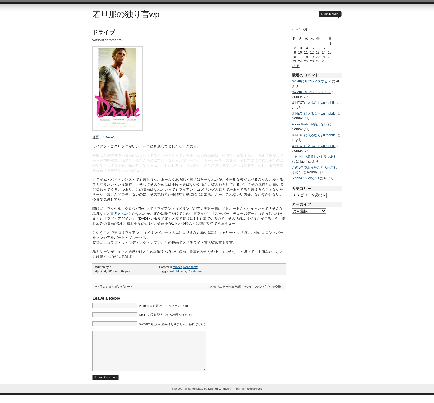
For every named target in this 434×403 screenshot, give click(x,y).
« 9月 (296, 66)
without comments (107, 40)
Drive (108, 137)
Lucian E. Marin (219, 397)
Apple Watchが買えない (309, 124)
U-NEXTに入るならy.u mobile (313, 103)
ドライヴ (103, 32)
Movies (177, 267)
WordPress (254, 397)
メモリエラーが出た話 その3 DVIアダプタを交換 (245, 286)
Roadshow (190, 267)
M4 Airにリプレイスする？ (311, 81)
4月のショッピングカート (115, 286)
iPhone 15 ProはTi (305, 178)
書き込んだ (119, 213)
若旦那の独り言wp (125, 14)
